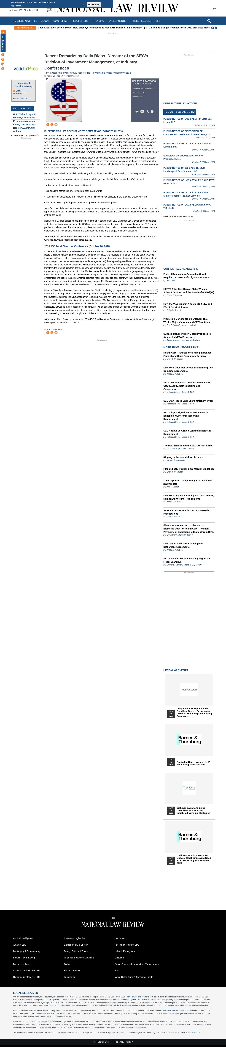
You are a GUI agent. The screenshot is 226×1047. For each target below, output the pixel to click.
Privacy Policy (147, 997)
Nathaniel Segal (173, 392)
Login (213, 8)
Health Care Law (72, 970)
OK (83, 4)
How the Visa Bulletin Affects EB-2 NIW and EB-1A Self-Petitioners (187, 306)
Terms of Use (131, 997)
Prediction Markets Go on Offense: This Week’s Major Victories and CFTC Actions (186, 320)
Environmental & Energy (76, 945)
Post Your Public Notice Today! (180, 112)
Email (18, 91)
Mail (142, 112)
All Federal (137, 97)
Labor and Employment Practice (180, 449)
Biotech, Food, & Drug (24, 957)
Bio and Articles (20, 98)
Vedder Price (84, 73)
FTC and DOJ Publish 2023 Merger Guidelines (189, 469)
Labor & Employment (125, 951)
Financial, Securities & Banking (79, 957)
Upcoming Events (175, 670)
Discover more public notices (176, 216)
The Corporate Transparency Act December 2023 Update (187, 482)
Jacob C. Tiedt (188, 392)
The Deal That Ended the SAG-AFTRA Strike (188, 445)
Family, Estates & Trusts (76, 951)
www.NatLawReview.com (106, 1000)
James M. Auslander (175, 340)
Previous (213, 28)
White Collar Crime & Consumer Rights (134, 977)
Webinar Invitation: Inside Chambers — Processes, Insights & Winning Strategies (193, 810)
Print (137, 112)
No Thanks (94, 4)
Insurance (119, 938)
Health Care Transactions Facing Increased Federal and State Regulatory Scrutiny (187, 354)
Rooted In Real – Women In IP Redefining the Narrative (193, 763)
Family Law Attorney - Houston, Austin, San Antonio (24, 127)
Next (216, 28)
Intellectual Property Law (127, 945)
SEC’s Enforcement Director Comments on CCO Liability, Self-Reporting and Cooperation (187, 385)
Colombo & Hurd (174, 310)
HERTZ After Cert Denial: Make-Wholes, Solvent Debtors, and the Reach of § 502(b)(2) (188, 291)
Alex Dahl (171, 280)
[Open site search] (209, 21)
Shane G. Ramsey (174, 295)
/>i (152, 112)
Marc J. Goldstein (193, 340)
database (45, 1000)
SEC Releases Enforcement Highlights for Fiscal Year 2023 (186, 560)
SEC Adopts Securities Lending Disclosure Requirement (187, 432)
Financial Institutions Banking (145, 89)
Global (67, 964)
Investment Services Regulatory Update (112, 73)
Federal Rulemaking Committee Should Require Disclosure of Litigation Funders (186, 276)
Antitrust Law (19, 945)
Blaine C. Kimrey (185, 535)
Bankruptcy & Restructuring (26, 951)
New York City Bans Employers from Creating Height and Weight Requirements (188, 497)
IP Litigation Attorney (24, 121)
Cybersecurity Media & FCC (26, 977)
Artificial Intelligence (23, 938)
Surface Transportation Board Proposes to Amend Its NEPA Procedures (187, 335)
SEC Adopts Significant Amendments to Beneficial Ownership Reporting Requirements (185, 415)
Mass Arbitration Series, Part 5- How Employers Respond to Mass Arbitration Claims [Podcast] (94, 27)
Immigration (69, 977)
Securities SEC (139, 93)
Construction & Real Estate (26, 970)
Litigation (119, 957)
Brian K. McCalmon (175, 359)
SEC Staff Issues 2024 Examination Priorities (188, 400)
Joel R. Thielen (173, 487)
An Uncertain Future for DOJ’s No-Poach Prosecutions (186, 512)
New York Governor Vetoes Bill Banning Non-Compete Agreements (188, 369)
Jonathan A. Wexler (175, 374)
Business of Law (21, 964)
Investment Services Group (23, 85)
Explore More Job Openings (24, 135)
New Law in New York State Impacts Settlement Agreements (183, 545)
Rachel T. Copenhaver (193, 565)
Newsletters (80, 21)
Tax (116, 970)
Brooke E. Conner (174, 565)
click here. (196, 1033)
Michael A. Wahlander (176, 460)
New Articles (3, 43)
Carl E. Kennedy (173, 325)
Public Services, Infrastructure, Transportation (137, 964)
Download (147, 112)
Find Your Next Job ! (22, 108)
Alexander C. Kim (189, 325)
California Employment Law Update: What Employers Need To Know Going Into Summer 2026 (194, 859)
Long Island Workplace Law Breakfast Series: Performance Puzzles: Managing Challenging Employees (194, 712)
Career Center (117, 21)
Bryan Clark (172, 535)
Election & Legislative (74, 938)
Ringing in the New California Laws (183, 457)
